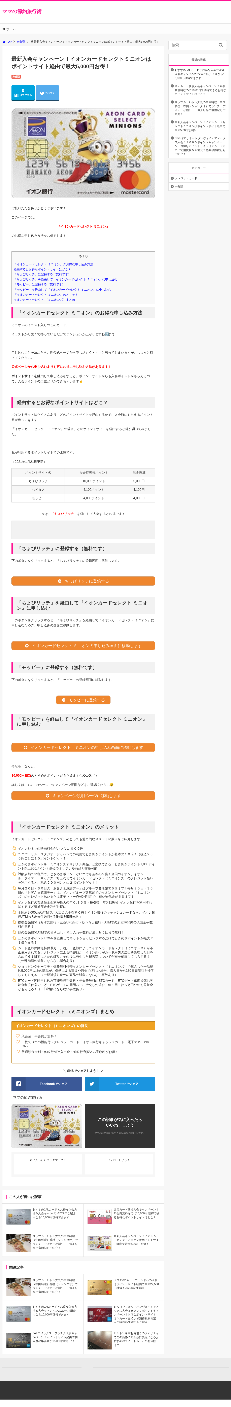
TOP (7, 41)
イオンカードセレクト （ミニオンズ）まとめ (44, 299)
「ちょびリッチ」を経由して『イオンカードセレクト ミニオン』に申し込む (65, 279)
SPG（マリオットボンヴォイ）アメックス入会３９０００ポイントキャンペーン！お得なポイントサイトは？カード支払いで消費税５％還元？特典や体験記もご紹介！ (200, 146)
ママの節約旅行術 (21, 11)
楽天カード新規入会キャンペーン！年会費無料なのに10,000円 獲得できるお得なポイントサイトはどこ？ (200, 90)
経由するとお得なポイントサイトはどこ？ (42, 269)
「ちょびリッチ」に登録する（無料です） (42, 274)
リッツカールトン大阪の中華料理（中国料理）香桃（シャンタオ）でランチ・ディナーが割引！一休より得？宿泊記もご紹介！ (200, 108)
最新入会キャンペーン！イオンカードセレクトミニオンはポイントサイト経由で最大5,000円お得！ (200, 126)
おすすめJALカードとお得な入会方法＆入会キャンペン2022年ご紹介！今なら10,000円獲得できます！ (200, 73)
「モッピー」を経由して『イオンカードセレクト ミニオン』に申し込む (62, 289)
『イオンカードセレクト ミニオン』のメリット (46, 294)
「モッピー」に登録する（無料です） (39, 284)
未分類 (21, 41)
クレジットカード (186, 178)
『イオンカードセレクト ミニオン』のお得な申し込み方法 (53, 264)
